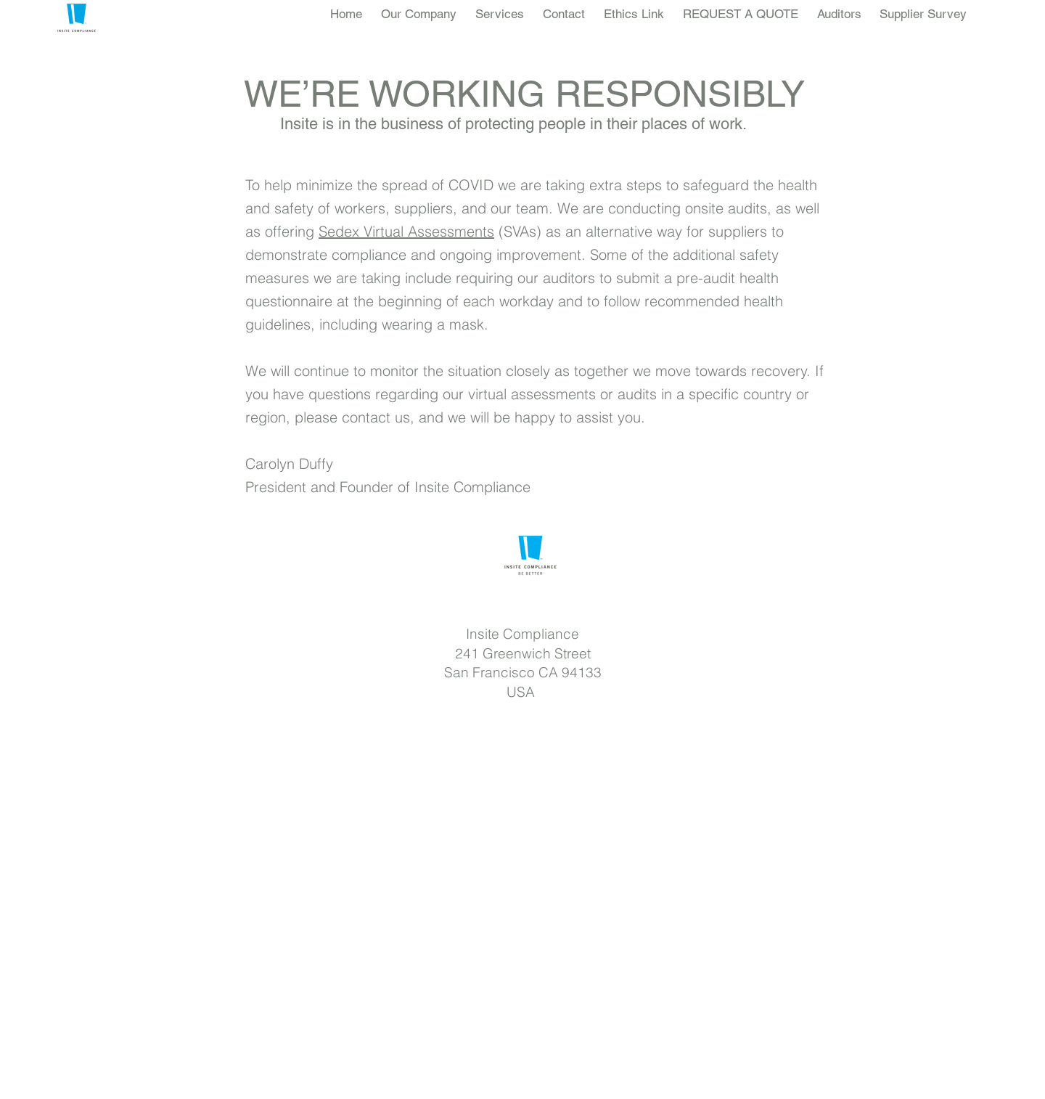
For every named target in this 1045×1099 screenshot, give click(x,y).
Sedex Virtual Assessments (406, 231)
